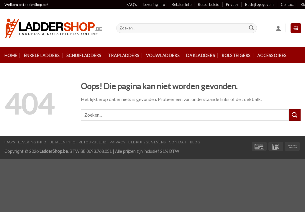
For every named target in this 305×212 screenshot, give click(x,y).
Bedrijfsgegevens (259, 4)
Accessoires (271, 55)
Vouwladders (163, 55)
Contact (287, 4)
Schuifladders (83, 55)
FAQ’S (9, 142)
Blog (195, 142)
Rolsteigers (236, 55)
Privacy (232, 4)
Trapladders (123, 55)
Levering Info (154, 4)
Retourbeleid (208, 4)
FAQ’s (132, 4)
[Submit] (251, 28)
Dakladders (200, 55)
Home (10, 55)
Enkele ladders (42, 55)
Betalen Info (181, 4)
